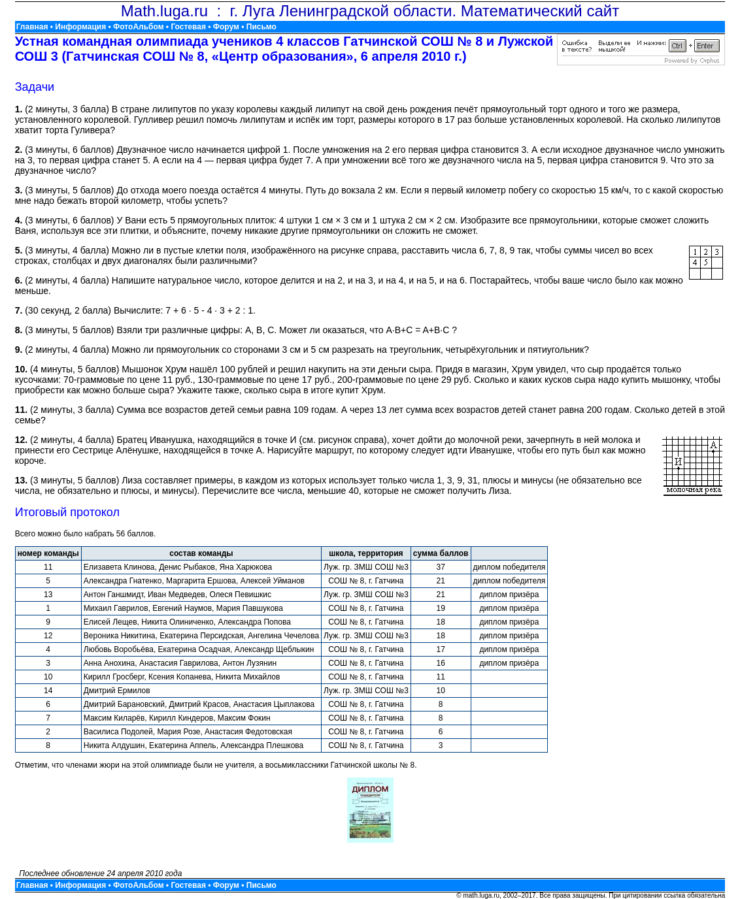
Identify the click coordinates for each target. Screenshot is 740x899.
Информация (80, 26)
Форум (226, 26)
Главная (32, 26)
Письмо (261, 26)
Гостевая (188, 26)
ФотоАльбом (138, 26)
